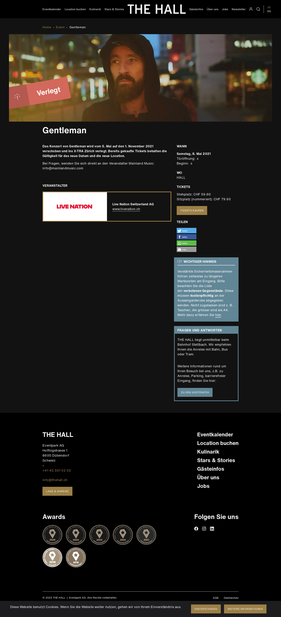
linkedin (212, 529)
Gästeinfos (196, 9)
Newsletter (239, 9)
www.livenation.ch (126, 209)
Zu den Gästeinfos (195, 392)
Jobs (225, 9)
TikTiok (220, 529)
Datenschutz (231, 598)
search (258, 9)
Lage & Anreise (57, 491)
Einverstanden (206, 609)
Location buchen (75, 9)
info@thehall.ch (54, 480)
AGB (215, 598)
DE (269, 7)
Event (60, 27)
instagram (204, 529)
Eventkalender (51, 9)
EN (269, 11)
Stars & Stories (114, 9)
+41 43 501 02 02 (56, 470)
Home (46, 27)
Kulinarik (95, 9)
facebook (196, 529)
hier (218, 314)
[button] (186, 230)
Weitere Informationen (245, 609)
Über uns (212, 9)
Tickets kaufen (191, 210)
